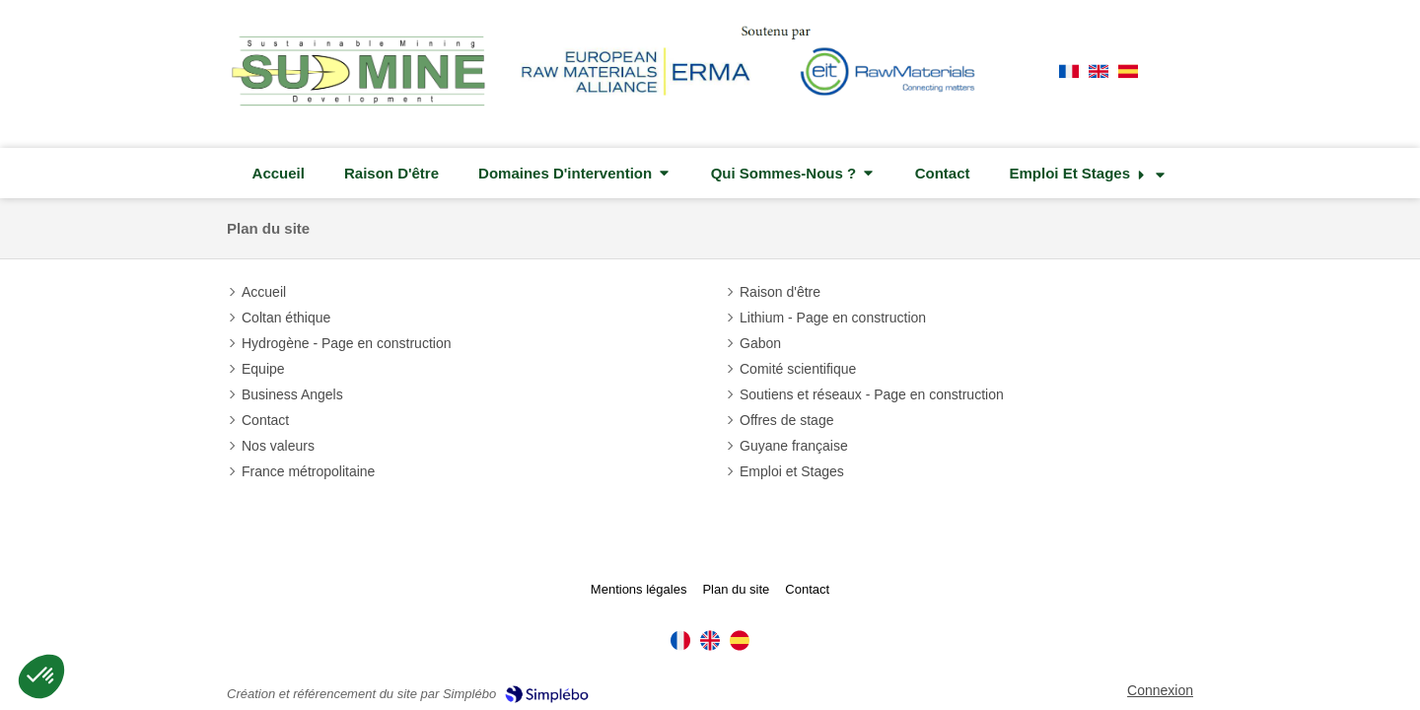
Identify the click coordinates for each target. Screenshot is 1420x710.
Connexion (1160, 690)
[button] (41, 676)
